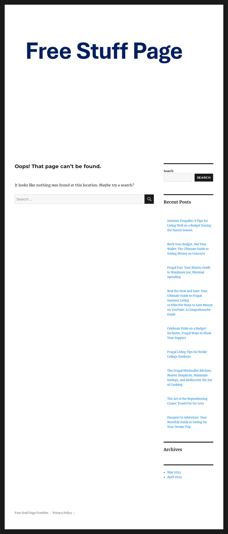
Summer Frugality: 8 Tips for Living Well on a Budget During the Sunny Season (189, 225)
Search (168, 171)
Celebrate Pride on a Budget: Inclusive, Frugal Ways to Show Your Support (189, 333)
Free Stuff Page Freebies (32, 513)
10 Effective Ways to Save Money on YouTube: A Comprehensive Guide (190, 309)
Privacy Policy (62, 513)
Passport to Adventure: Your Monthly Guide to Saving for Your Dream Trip (187, 422)
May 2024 (174, 472)
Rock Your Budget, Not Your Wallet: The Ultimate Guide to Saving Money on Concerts (188, 249)
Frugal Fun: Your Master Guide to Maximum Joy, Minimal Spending (188, 272)
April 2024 (174, 477)
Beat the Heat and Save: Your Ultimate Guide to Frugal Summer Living (187, 295)
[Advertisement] (115, 130)
